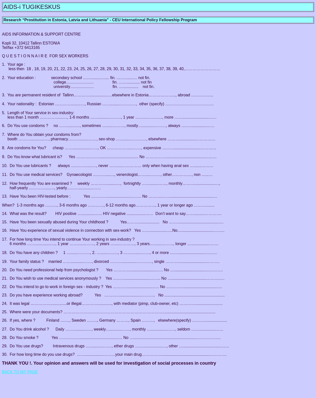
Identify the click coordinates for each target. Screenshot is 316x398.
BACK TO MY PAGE (20, 372)
